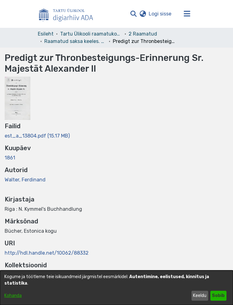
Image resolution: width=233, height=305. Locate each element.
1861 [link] (10, 158)
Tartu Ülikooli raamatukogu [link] (91, 34)
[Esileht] (68, 14)
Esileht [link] (46, 34)
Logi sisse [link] (160, 14)
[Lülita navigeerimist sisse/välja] (187, 14)
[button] (133, 14)
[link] (37, 136)
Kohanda (13, 295)
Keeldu (199, 295)
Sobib (218, 295)
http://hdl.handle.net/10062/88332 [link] (47, 253)
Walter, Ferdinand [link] (25, 180)
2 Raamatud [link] (143, 34)
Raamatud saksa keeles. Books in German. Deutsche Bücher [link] (75, 41)
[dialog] (116, 287)
